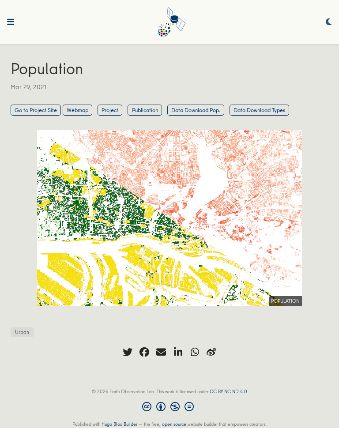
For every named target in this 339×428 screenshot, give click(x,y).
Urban (22, 332)
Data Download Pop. (195, 110)
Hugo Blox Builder (119, 423)
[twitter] (127, 352)
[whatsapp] (194, 352)
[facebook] (144, 352)
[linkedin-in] (178, 352)
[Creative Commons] (169, 407)
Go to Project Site (36, 110)
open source (174, 423)
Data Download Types (259, 110)
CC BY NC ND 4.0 (228, 391)
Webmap (77, 110)
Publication (145, 110)
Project (110, 110)
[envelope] (161, 352)
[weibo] (211, 352)
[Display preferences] (329, 22)
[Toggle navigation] (10, 22)
